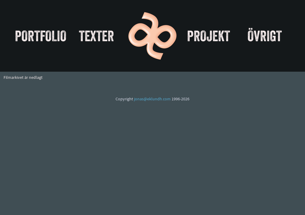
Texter (96, 36)
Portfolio (40, 36)
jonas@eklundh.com (152, 99)
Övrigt (265, 36)
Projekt (208, 36)
